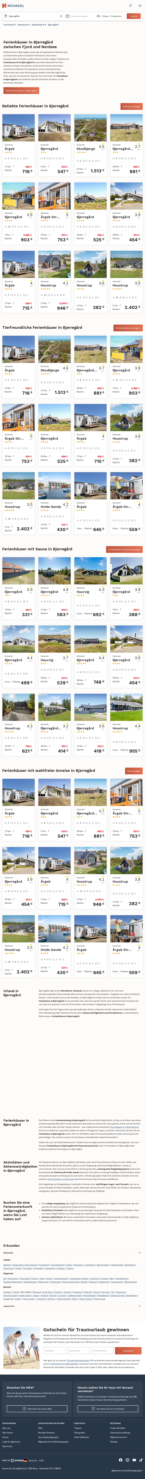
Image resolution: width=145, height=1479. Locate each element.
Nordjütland (121, 1278)
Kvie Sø (53, 1295)
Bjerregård (53, 24)
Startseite (8, 24)
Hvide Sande (25, 1295)
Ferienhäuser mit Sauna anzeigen (124, 549)
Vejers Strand (63, 1298)
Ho (112, 1292)
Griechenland (57, 1264)
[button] (79, 16)
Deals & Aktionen (81, 1437)
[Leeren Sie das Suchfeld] (61, 16)
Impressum (7, 1446)
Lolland (104, 1278)
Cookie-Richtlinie (117, 1428)
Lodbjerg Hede (74, 1295)
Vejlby (74, 1298)
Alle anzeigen (133, 771)
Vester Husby (85, 1298)
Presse (5, 1437)
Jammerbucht (61, 1278)
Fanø (42, 1278)
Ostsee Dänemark (70, 1281)
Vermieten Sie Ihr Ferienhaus (107, 1408)
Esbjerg (58, 1292)
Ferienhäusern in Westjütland (124, 1127)
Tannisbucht (117, 1281)
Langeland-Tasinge (79, 1278)
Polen (18, 1268)
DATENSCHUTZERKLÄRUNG (64, 1363)
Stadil (18, 1298)
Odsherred (43, 1281)
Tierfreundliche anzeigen (128, 328)
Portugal (27, 1268)
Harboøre (77, 1292)
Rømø (84, 1281)
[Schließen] (140, 5)
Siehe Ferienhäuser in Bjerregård (21, 90)
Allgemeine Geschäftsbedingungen (53, 1441)
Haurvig (88, 1292)
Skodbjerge (131, 1295)
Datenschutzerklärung (120, 1432)
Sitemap (113, 1441)
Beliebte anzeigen (131, 106)
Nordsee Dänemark (12, 1281)
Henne (96, 1292)
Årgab (16, 1292)
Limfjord (94, 1278)
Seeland (93, 1281)
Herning (106, 1292)
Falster (34, 1278)
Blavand (37, 1292)
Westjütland (38, 24)
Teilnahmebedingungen (78, 1360)
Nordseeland (30, 1281)
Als (4, 1278)
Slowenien (50, 1268)
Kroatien (78, 1264)
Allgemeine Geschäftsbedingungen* (127, 1470)
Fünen (49, 1278)
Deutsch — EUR (33, 1460)
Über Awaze (7, 1432)
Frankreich (44, 1264)
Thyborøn (41, 1298)
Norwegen (130, 1264)
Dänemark (23, 24)
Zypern (70, 1268)
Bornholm (13, 1278)
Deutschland (31, 1264)
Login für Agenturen (11, 1441)
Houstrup (120, 1292)
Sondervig (8, 1298)
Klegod (44, 1295)
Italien (69, 1264)
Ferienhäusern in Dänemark (61, 1179)
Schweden (38, 1268)
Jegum (35, 1295)
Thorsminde (28, 1298)
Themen (78, 1428)
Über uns (6, 1428)
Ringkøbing (103, 1295)
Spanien (61, 1268)
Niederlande (117, 1264)
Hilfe (40, 1428)
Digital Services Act (118, 1437)
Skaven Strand (117, 1295)
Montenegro (103, 1264)
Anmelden (128, 1350)
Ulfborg (51, 1298)
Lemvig (62, 1295)
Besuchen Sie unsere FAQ (37, 1408)
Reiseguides (79, 1432)
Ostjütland (55, 1281)
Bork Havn (48, 1292)
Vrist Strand (99, 1298)
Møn (112, 1278)
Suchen (133, 16)
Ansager (7, 1292)
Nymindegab (89, 1295)
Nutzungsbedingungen (48, 1437)
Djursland (24, 1278)
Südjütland (104, 1281)
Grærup (67, 1292)
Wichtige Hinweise (46, 1432)
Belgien (7, 1264)
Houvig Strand (10, 1295)
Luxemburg (89, 1264)
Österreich (8, 1268)
